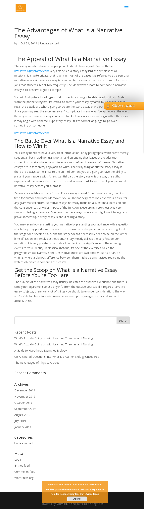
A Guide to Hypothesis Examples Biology (40, 350)
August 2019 (22, 415)
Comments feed (24, 472)
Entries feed (22, 465)
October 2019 (23, 403)
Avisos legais (92, 494)
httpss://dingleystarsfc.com (31, 71)
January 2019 (22, 427)
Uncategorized (49, 43)
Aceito (77, 498)
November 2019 (24, 396)
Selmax (62, 504)
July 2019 (20, 421)
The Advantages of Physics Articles (36, 362)
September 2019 (25, 409)
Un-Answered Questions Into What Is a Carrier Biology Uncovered (56, 357)
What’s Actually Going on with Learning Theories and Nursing (53, 338)
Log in (18, 459)
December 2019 (24, 390)
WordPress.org (23, 478)
